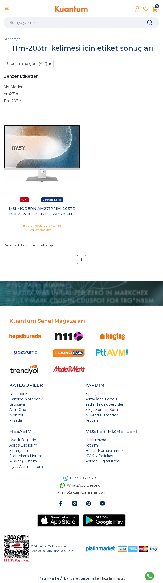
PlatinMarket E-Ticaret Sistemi (66, 578)
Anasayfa (12, 39)
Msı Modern (14, 86)
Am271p (11, 94)
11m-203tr (12, 101)
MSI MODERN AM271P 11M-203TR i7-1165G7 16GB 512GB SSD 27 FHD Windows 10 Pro (42, 211)
